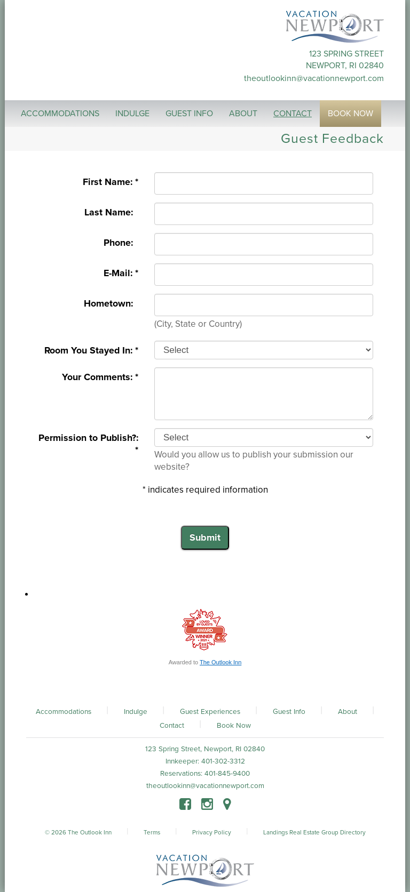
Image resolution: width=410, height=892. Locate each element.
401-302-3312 (223, 761)
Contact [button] (292, 113)
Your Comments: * (100, 377)
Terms (152, 832)
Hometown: (111, 303)
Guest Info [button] (189, 113)
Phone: (121, 242)
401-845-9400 (227, 773)
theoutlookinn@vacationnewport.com (314, 78)
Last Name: (111, 212)
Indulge (135, 712)
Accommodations (63, 712)
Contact (172, 725)
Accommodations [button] (60, 113)
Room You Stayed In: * (91, 350)
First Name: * (110, 182)
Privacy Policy (211, 832)
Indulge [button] (132, 113)
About (347, 712)
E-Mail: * (121, 273)
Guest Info (289, 712)
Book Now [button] (350, 113)
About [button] (243, 113)
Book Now (234, 725)
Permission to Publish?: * (88, 444)
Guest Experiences (210, 712)
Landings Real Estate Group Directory (314, 832)
